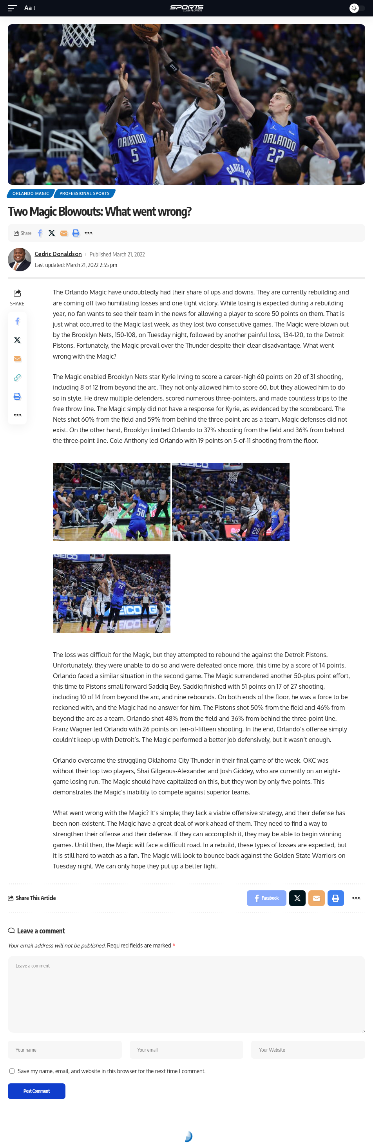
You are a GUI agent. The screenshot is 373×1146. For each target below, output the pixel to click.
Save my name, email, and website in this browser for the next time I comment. (112, 1071)
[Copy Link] (17, 377)
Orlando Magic (31, 193)
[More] (88, 233)
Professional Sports (85, 193)
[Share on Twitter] (51, 233)
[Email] (63, 233)
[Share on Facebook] (39, 233)
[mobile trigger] (14, 8)
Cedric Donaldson (58, 254)
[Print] (76, 233)
